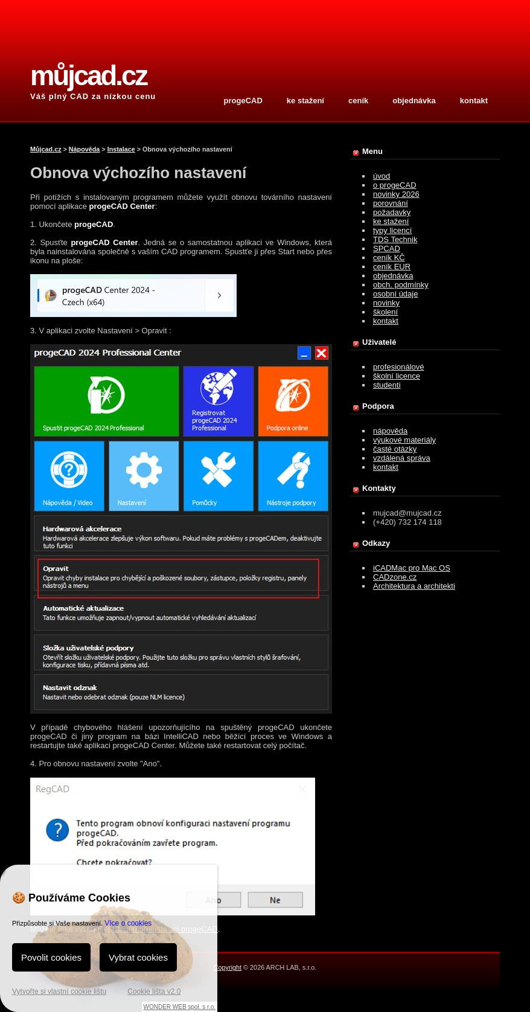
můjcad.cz (88, 75)
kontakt (474, 100)
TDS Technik (395, 239)
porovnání (390, 203)
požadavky (391, 212)
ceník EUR (391, 266)
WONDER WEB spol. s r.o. (180, 1007)
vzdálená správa (401, 458)
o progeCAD (395, 185)
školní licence (396, 375)
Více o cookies (128, 923)
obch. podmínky (401, 284)
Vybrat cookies (138, 957)
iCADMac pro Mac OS (411, 567)
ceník (358, 100)
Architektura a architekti (414, 586)
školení (385, 311)
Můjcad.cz (46, 149)
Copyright (227, 967)
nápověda (390, 430)
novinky (386, 302)
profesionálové (398, 366)
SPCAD (386, 248)
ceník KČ (389, 257)
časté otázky (395, 448)
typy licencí (392, 230)
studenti (387, 384)
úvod (381, 176)
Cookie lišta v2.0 (153, 991)
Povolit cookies (51, 957)
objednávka (414, 100)
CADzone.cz (395, 576)
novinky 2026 (396, 194)
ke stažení (305, 100)
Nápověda (84, 149)
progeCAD (243, 100)
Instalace (121, 149)
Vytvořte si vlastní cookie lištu (59, 991)
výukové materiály (404, 439)
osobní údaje (395, 293)
